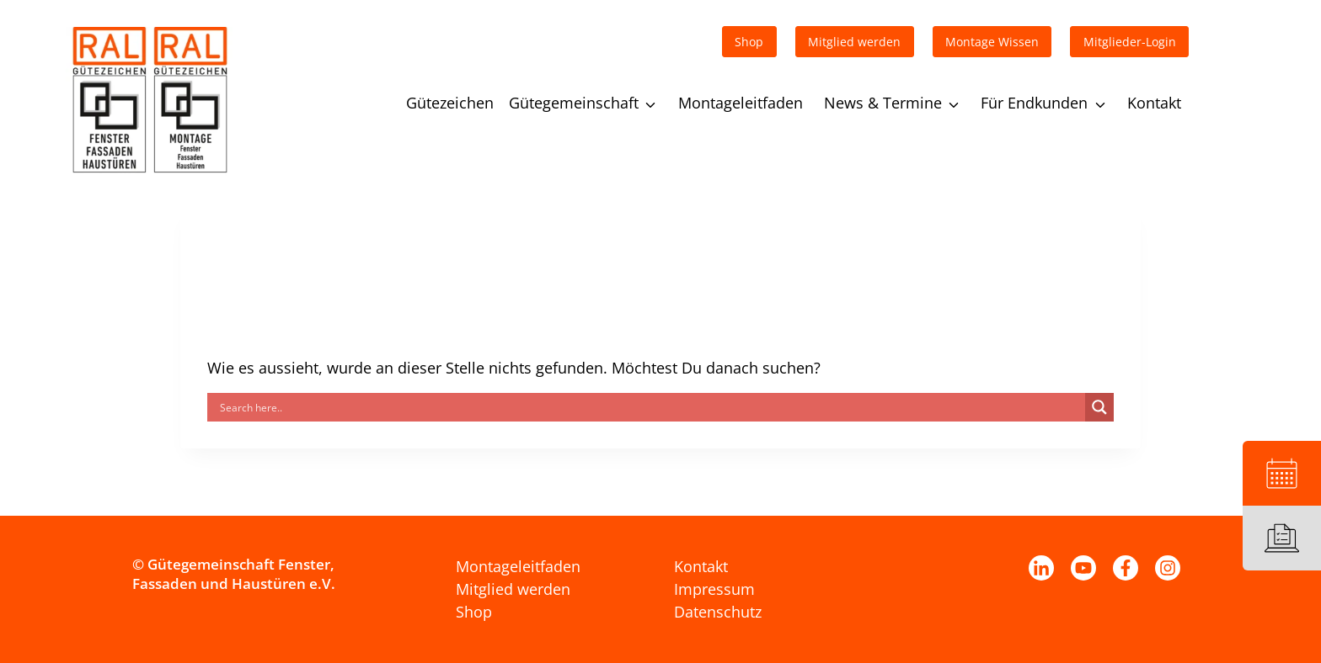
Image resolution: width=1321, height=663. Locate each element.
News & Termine (883, 103)
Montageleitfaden (740, 103)
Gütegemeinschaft (574, 103)
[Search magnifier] (1099, 407)
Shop (474, 612)
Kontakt (1154, 103)
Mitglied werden (513, 589)
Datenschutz (718, 612)
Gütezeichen (450, 103)
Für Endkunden (1034, 103)
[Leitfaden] (1282, 538)
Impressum (714, 589)
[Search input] (650, 407)
